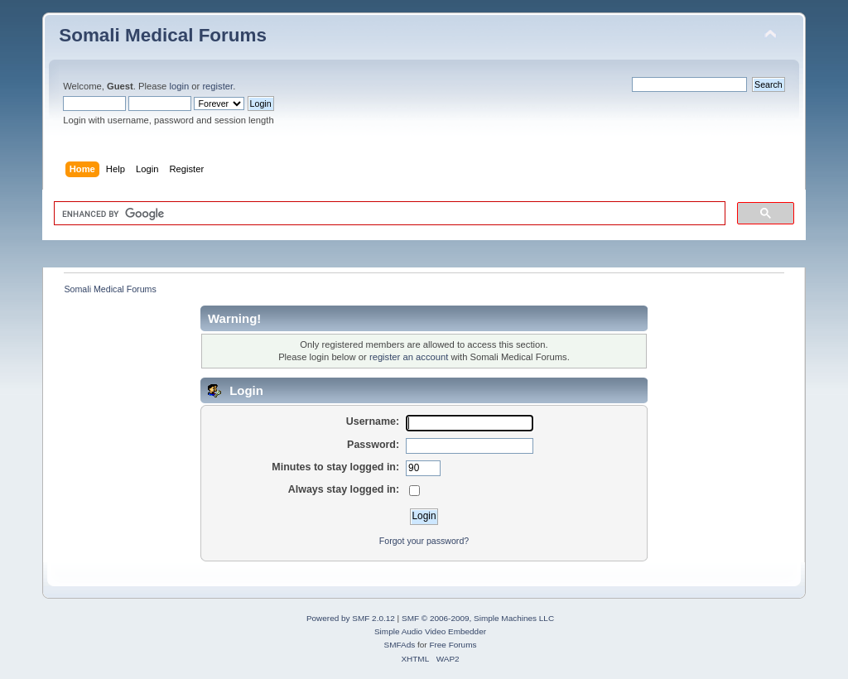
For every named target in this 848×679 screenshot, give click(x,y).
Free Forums (452, 644)
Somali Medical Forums (163, 35)
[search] (388, 213)
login (179, 86)
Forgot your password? (424, 541)
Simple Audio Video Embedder (430, 631)
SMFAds (400, 644)
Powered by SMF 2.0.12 (350, 618)
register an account (408, 357)
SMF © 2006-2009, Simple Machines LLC (478, 618)
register (217, 86)
